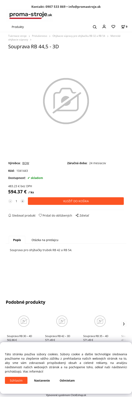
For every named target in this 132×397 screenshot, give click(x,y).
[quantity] (16, 201)
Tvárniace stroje (17, 35)
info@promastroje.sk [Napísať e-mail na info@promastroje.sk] (84, 7)
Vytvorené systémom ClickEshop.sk (66, 395)
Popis (17, 240)
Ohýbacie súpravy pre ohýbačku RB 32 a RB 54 (78, 35)
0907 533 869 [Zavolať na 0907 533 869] (56, 7)
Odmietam (67, 380)
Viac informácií (33, 371)
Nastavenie (42, 380)
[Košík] (124, 26)
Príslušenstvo (39, 35)
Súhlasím (16, 380)
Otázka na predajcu (45, 240)
